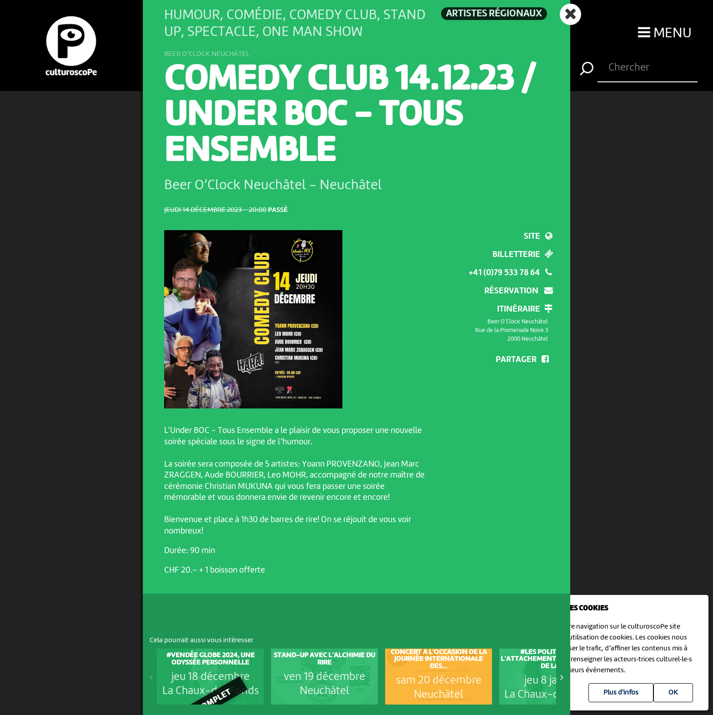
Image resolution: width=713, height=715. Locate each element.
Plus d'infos (620, 692)
